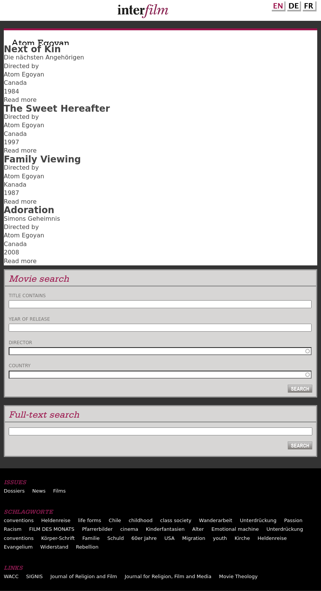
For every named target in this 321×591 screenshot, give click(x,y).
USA (169, 538)
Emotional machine (235, 529)
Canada (15, 82)
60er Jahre (144, 538)
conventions (19, 520)
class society (176, 520)
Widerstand (54, 547)
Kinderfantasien (165, 529)
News (38, 491)
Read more (20, 99)
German (293, 5)
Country (20, 365)
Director (20, 342)
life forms (89, 520)
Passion (293, 520)
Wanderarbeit (215, 520)
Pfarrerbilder (97, 529)
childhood (140, 520)
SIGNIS (34, 576)
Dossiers (14, 491)
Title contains (27, 295)
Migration (193, 538)
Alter (198, 529)
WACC (11, 576)
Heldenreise (55, 520)
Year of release (29, 319)
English (277, 5)
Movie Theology (238, 576)
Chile (115, 520)
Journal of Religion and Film (83, 576)
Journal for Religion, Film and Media (168, 576)
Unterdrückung (258, 520)
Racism (13, 529)
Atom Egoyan (24, 74)
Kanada (15, 184)
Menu (9, 12)
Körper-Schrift (58, 538)
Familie (91, 538)
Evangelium (18, 547)
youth (220, 538)
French (308, 5)
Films (59, 491)
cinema (129, 529)
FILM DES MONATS (51, 529)
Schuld (115, 538)
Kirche (242, 538)
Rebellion (87, 547)
